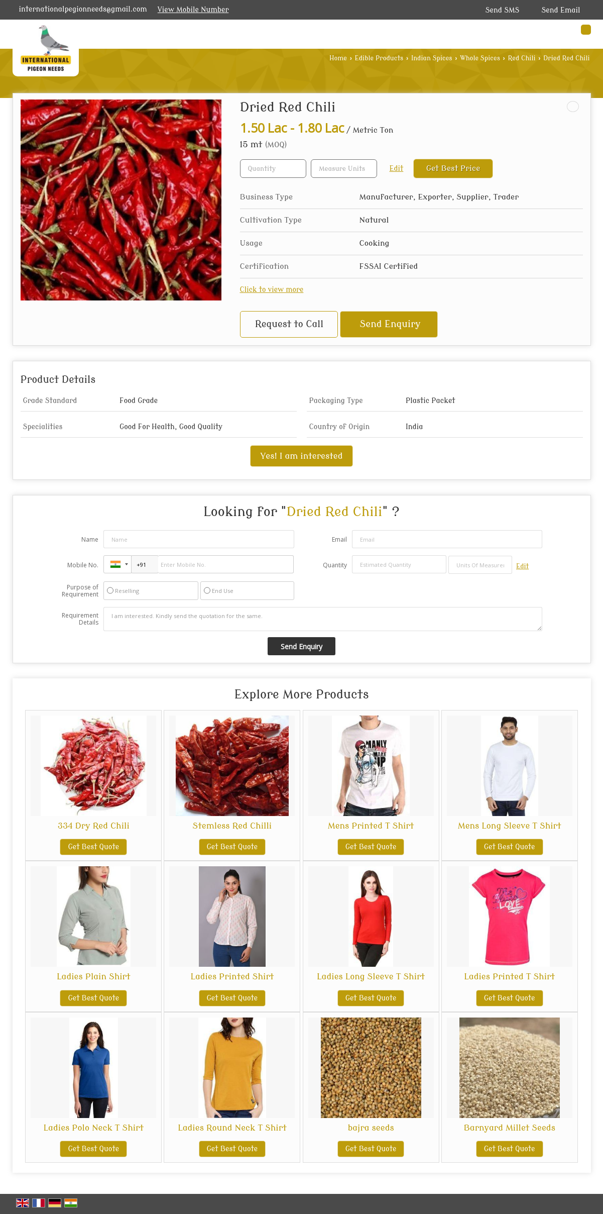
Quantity (335, 565)
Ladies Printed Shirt (232, 976)
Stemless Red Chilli (232, 826)
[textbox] (344, 168)
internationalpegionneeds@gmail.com (83, 9)
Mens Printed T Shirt (371, 826)
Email (339, 539)
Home (338, 58)
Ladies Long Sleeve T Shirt (371, 976)
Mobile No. (82, 565)
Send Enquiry (390, 324)
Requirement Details (80, 619)
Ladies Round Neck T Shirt (232, 1128)
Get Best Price (453, 168)
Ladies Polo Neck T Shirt (94, 1128)
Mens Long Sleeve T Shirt (509, 826)
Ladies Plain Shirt (93, 976)
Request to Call (289, 324)
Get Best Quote (93, 847)
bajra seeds (370, 1128)
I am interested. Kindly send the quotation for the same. (322, 619)
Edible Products (379, 58)
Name (89, 539)
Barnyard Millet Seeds (509, 1128)
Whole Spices (480, 58)
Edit (397, 168)
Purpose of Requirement (80, 591)
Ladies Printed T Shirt (509, 976)
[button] (193, 10)
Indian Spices (431, 58)
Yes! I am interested (302, 456)
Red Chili (521, 58)
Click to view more (272, 289)
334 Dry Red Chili (94, 826)
